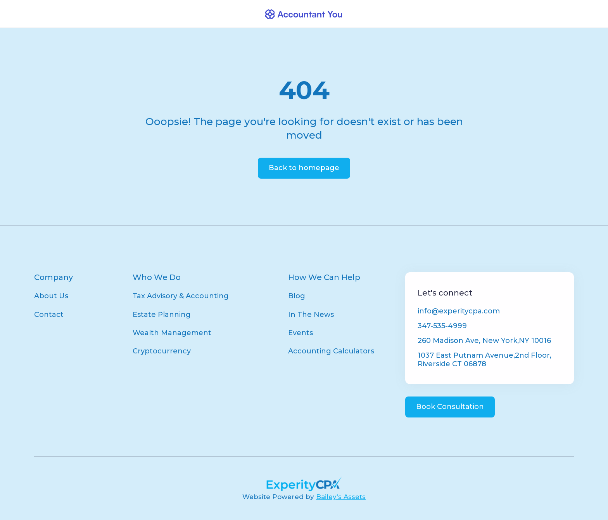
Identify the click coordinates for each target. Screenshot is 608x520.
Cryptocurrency (162, 351)
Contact (49, 314)
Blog (296, 296)
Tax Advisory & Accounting (181, 296)
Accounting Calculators (331, 351)
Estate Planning (162, 314)
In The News (311, 314)
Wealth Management (172, 333)
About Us (51, 296)
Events (300, 333)
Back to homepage (304, 167)
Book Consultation (450, 406)
